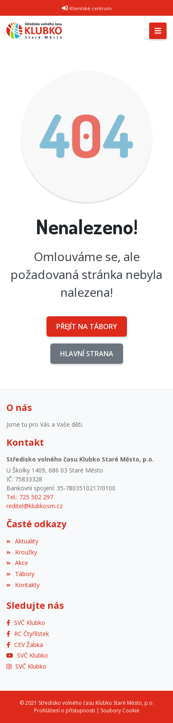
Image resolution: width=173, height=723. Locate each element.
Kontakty (23, 585)
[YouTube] (27, 655)
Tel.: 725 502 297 (29, 497)
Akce (17, 563)
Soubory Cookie (120, 710)
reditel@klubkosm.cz (34, 506)
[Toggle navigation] (158, 31)
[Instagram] (26, 666)
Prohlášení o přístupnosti (64, 710)
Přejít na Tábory (86, 326)
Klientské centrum (90, 8)
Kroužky (21, 552)
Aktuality (22, 541)
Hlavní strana (86, 353)
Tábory (20, 574)
